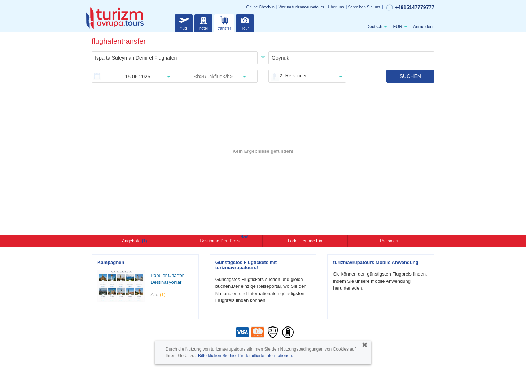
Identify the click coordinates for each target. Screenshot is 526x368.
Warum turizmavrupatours (301, 7)
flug (183, 22)
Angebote (134, 240)
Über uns (336, 7)
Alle (157, 294)
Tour (244, 22)
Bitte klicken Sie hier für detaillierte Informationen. (245, 355)
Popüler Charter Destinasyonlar (167, 279)
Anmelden (423, 26)
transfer (224, 22)
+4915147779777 (410, 7)
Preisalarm (390, 240)
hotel (203, 22)
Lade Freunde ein (305, 240)
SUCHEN (410, 76)
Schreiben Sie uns (364, 7)
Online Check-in (260, 7)
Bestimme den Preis (220, 240)
